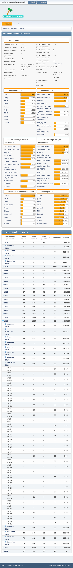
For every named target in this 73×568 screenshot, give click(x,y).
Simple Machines (18, 565)
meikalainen (8, 205)
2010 (6, 321)
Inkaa (39, 217)
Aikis (6, 119)
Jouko (6, 104)
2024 (6, 270)
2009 (6, 547)
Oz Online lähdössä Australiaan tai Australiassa (44, 117)
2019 (6, 288)
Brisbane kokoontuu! (11, 164)
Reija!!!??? (8, 152)
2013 (6, 310)
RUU (6, 113)
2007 (6, 551)
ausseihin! (8, 214)
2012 (6, 314)
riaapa (6, 122)
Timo (6, 116)
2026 (6, 243)
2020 (6, 285)
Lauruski (7, 186)
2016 (6, 299)
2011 (6, 317)
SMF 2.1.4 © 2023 (6, 565)
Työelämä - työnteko (44, 112)
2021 (6, 281)
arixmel (6, 223)
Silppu (6, 211)
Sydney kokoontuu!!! (11, 149)
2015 (6, 303)
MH (5, 110)
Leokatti (40, 214)
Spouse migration (10, 146)
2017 (6, 296)
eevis (6, 101)
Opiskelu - (41, 134)
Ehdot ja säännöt (58, 565)
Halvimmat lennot (43, 175)
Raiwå (6, 107)
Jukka (39, 220)
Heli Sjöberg (57, 64)
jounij (6, 98)
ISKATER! (8, 155)
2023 (6, 274)
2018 (6, 292)
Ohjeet (50, 565)
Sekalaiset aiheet (43, 98)
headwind (7, 220)
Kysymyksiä (41, 123)
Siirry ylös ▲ (68, 565)
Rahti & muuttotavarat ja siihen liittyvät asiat (11, 169)
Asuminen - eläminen (45, 94)
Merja (6, 208)
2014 (6, 306)
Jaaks (6, 94)
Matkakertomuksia (44, 126)
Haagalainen (42, 223)
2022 (6, 277)
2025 (6, 267)
